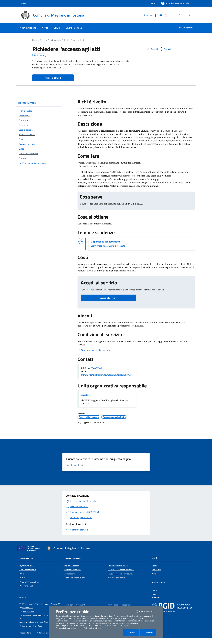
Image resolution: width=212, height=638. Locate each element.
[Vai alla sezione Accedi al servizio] (38, 144)
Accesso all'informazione (89, 416)
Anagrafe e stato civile (72, 569)
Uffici (21, 573)
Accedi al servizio (108, 297)
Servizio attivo (39, 55)
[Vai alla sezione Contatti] (38, 158)
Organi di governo (26, 565)
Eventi (154, 594)
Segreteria (86, 394)
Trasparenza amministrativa (114, 416)
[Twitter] (165, 15)
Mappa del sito (25, 632)
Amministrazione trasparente (119, 604)
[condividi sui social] (152, 49)
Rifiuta (132, 632)
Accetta (149, 632)
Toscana (23, 3)
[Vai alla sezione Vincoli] (38, 148)
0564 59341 (27, 607)
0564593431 (97, 368)
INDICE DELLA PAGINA (38, 103)
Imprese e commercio (116, 577)
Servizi (42, 40)
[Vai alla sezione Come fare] (38, 120)
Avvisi (154, 573)
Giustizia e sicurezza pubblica (75, 577)
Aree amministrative (27, 569)
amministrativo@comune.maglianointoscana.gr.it (106, 374)
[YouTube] (160, 15)
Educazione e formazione (118, 565)
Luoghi (154, 590)
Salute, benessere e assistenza (120, 573)
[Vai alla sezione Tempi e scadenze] (38, 134)
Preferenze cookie (44, 632)
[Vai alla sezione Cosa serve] (38, 125)
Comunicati (156, 569)
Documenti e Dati (26, 585)
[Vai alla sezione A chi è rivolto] (38, 110)
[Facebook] (154, 15)
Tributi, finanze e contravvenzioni (121, 569)
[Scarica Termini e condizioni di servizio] (94, 350)
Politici (22, 577)
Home (34, 40)
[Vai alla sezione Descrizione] (38, 115)
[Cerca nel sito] (189, 15)
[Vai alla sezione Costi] (38, 139)
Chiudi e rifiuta (146, 611)
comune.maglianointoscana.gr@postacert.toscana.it (40, 622)
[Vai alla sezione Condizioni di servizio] (38, 153)
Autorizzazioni (53, 40)
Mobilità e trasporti (71, 565)
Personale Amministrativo (30, 581)
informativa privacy (92, 628)
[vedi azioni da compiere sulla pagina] (166, 49)
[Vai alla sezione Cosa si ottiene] (38, 129)
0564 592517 (28, 611)
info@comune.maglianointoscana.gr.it (40, 615)
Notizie (154, 565)
